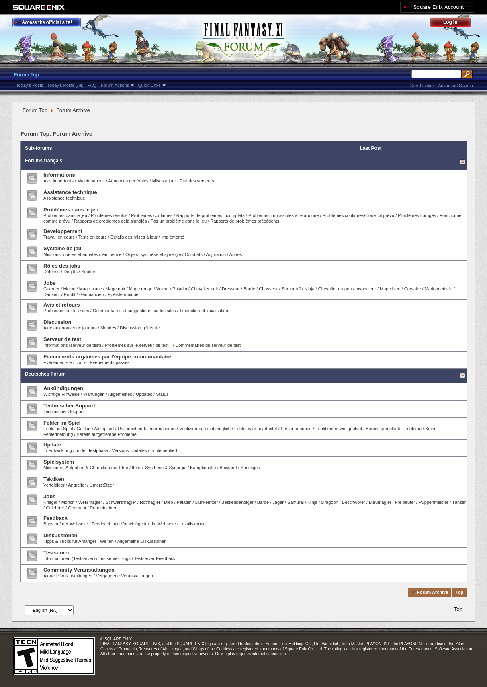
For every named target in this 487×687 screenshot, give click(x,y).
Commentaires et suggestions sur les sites (134, 310)
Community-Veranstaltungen (79, 570)
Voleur (162, 288)
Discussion (57, 322)
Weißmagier (90, 502)
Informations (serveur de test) (72, 345)
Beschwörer (353, 502)
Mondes (108, 327)
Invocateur (366, 288)
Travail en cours (59, 237)
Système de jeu (62, 248)
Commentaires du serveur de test (208, 345)
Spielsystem (58, 462)
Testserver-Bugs (114, 558)
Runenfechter (103, 507)
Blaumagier (380, 502)
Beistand (228, 467)
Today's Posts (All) (65, 85)
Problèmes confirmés (152, 215)
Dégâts (70, 271)
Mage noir (115, 288)
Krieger (50, 502)
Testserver (56, 553)
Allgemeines (120, 394)
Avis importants (58, 180)
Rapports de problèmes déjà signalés (110, 221)
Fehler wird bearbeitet (255, 428)
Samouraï (291, 288)
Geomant (77, 507)
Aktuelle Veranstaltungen (67, 575)
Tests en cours (92, 237)
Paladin (179, 288)
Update (52, 445)
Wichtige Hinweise (61, 394)
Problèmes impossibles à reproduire (283, 215)
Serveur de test (62, 339)
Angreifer (77, 485)
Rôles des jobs (61, 266)
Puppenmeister (433, 502)
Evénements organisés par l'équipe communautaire (107, 357)
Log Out (454, 23)
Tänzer (459, 502)
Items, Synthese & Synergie (159, 467)
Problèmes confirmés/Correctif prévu (359, 215)
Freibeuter (405, 502)
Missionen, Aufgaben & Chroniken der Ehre (85, 467)
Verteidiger (54, 485)
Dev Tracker (422, 85)
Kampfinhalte (203, 467)
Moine (69, 288)
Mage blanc (90, 288)
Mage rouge (141, 288)
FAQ (92, 85)
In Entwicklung (57, 450)
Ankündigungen (63, 388)
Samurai (295, 502)
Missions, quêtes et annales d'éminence (82, 254)
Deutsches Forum (45, 374)
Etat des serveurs (197, 180)
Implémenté (172, 237)
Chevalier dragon (335, 288)
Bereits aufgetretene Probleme (107, 434)
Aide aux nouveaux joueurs (70, 327)
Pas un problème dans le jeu (179, 221)
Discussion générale (140, 327)
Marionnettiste (438, 288)
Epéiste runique (123, 294)
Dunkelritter (206, 502)
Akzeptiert (104, 428)
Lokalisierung (193, 523)
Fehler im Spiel (61, 423)
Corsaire (412, 288)
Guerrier (51, 288)
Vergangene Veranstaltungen (124, 575)
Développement (62, 231)
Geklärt (84, 428)
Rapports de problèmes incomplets (210, 215)
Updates (144, 394)
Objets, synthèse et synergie (153, 254)
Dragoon (329, 502)
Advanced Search (455, 85)
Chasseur (268, 288)
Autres (235, 254)
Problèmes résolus (109, 215)
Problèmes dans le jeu (70, 210)
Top (459, 592)
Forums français (43, 161)
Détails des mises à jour (134, 237)
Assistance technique (70, 192)
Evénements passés (110, 362)
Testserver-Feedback (155, 558)
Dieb (168, 502)
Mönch (68, 502)
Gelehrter (55, 507)
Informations (59, 175)
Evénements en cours (64, 362)
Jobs (49, 283)
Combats (194, 254)
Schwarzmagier (121, 502)
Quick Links (149, 85)
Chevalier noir (204, 288)
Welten (107, 541)
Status (162, 394)
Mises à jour (164, 180)
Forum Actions (115, 85)
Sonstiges (250, 467)
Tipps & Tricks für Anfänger (69, 541)
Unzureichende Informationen (147, 428)
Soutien (88, 271)
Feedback (55, 518)
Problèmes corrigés (417, 215)
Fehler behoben (296, 428)
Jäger (278, 502)
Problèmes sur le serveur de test (136, 345)
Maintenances (91, 180)
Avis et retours (61, 305)
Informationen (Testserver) (69, 558)
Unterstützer (102, 485)
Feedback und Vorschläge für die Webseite (134, 523)
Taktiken (53, 479)
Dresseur (231, 288)
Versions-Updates (129, 450)
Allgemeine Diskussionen (141, 541)
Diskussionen (60, 535)
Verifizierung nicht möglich (205, 428)
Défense (51, 271)
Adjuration (216, 254)
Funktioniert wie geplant (338, 428)
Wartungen (93, 394)
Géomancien (91, 294)
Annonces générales (128, 180)
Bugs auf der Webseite (65, 523)
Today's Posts (29, 85)
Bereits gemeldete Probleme (394, 428)
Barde (249, 288)
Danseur (51, 294)
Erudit (70, 294)
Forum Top (26, 75)
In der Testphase (92, 450)
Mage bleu (390, 288)
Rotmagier (150, 502)
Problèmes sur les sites (66, 310)
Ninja (309, 288)
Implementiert (163, 450)
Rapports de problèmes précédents (244, 221)
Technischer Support (69, 406)
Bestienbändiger (237, 502)
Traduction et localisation (204, 310)
